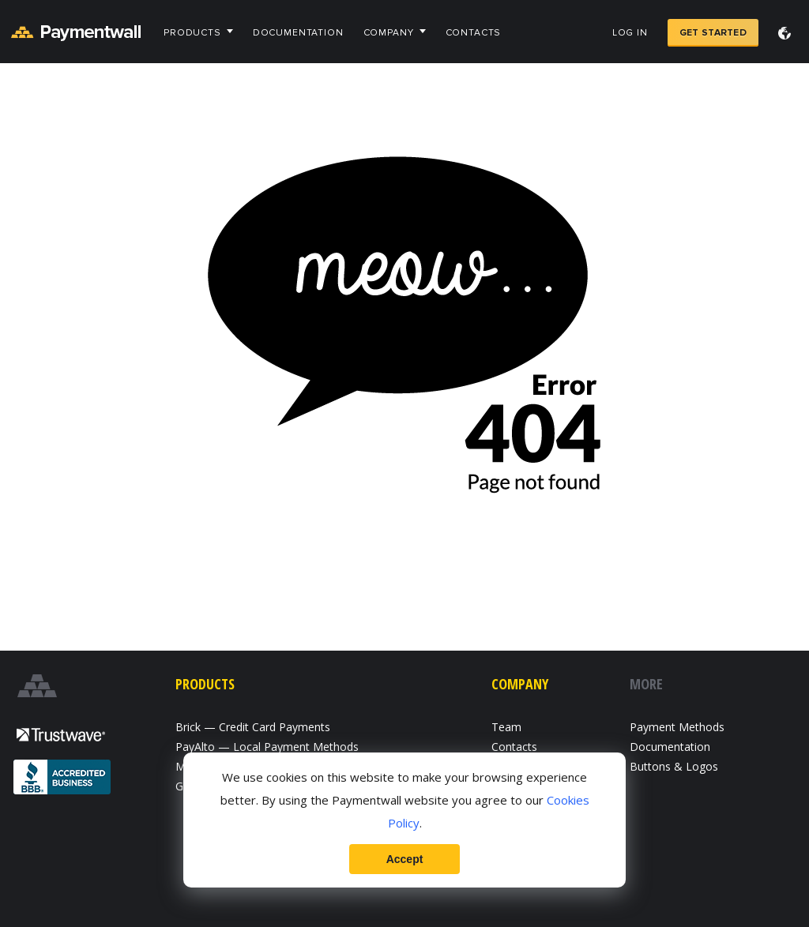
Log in (630, 33)
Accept (404, 859)
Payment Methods (677, 726)
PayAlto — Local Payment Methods (267, 746)
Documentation (298, 33)
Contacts (474, 33)
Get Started (713, 33)
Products (192, 33)
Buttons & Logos (674, 766)
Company (388, 33)
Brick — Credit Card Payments (252, 726)
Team (506, 726)
